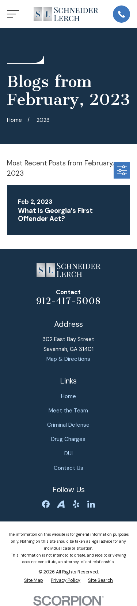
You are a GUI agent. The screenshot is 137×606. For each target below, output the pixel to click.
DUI (68, 453)
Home (68, 396)
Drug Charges (68, 439)
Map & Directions (68, 359)
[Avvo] (61, 504)
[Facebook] (46, 504)
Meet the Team (68, 410)
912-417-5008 (68, 301)
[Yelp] (76, 504)
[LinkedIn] (91, 504)
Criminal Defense (68, 425)
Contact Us (68, 468)
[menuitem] (33, 580)
